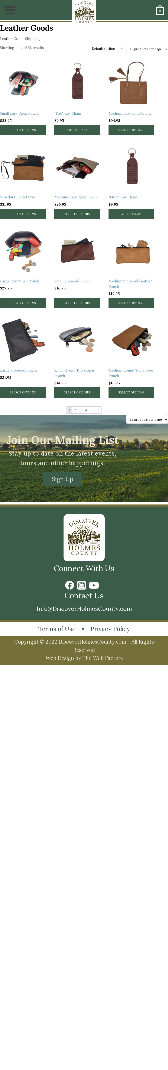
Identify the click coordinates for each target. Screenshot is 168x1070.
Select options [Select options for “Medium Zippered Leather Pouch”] (131, 303)
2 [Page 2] (75, 409)
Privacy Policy (110, 629)
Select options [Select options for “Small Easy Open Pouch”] (23, 130)
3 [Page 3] (80, 409)
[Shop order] (107, 48)
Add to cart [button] (77, 130)
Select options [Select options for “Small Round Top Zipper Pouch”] (77, 392)
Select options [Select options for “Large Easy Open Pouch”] (23, 303)
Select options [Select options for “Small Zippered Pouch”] (77, 303)
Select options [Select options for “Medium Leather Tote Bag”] (131, 130)
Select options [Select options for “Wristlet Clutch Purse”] (23, 214)
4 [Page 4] (86, 409)
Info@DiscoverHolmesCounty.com (84, 609)
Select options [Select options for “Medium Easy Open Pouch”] (77, 214)
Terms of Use (56, 629)
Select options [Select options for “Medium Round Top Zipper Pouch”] (131, 392)
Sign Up (62, 479)
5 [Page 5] (92, 409)
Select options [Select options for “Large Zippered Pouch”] (23, 392)
